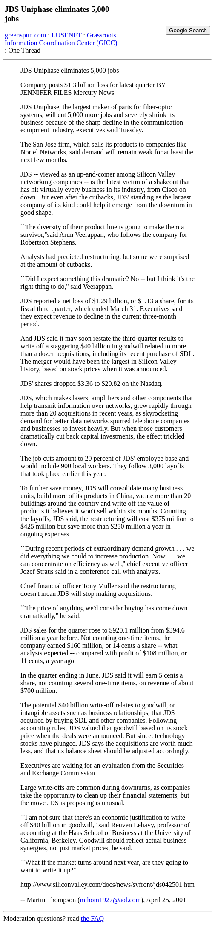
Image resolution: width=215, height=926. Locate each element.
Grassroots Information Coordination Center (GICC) (61, 38)
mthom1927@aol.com (110, 899)
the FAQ (92, 918)
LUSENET (67, 35)
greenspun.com (25, 35)
